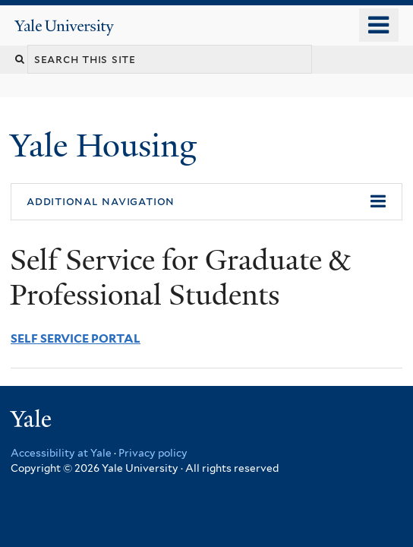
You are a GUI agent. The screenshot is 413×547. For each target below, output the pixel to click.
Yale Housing (107, 145)
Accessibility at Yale (61, 453)
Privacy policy (153, 453)
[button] (206, 202)
